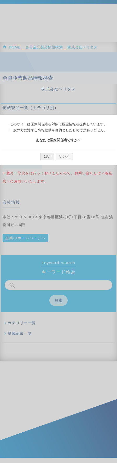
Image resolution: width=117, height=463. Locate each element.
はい (47, 156)
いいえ (64, 156)
